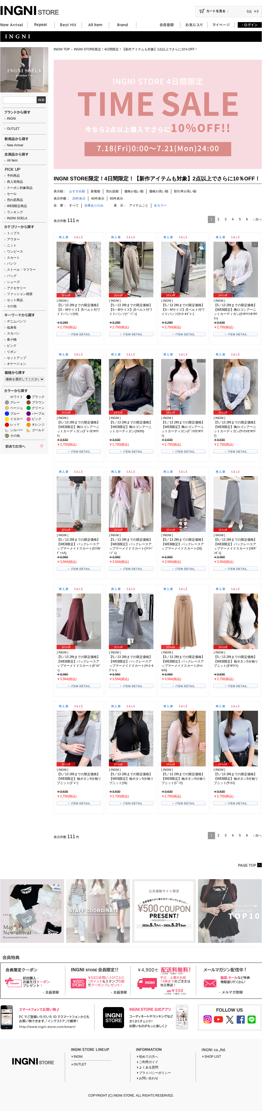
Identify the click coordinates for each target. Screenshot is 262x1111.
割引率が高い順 (185, 191)
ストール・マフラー (21, 270)
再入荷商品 (15, 182)
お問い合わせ (148, 1078)
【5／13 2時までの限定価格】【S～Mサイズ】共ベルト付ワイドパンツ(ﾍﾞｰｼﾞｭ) (130, 309)
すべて (74, 205)
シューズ (13, 282)
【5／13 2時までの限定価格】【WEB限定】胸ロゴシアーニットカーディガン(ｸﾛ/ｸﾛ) (130, 427)
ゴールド (38, 430)
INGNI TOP (62, 49)
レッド (15, 424)
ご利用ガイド (148, 1062)
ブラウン (38, 402)
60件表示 (116, 198)
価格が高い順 (158, 191)
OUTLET (13, 129)
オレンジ (38, 424)
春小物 (12, 339)
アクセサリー (16, 288)
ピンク (12, 346)
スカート (13, 258)
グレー (15, 402)
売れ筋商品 (15, 200)
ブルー (15, 413)
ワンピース (15, 251)
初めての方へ (148, 1057)
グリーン (38, 408)
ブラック (38, 397)
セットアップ (16, 358)
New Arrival (15, 145)
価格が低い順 (134, 191)
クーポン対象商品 (20, 188)
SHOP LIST (212, 1057)
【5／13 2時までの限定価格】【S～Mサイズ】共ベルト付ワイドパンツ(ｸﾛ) (78, 309)
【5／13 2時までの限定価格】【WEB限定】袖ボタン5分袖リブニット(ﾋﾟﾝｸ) (183, 778)
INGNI (11, 118)
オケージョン (16, 364)
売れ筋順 (112, 191)
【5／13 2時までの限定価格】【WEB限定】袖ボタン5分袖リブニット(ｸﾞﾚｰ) (79, 778)
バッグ (12, 276)
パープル (38, 413)
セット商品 (15, 300)
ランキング (15, 212)
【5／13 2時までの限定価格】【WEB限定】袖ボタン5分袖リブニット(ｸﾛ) (131, 778)
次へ (258, 219)
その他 (12, 306)
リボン (12, 352)
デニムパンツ (16, 321)
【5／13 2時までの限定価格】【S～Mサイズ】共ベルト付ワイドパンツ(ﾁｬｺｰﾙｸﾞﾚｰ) (183, 309)
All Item (12, 160)
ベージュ (16, 408)
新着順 (95, 191)
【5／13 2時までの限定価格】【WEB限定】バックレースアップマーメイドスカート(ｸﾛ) (183, 544)
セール (12, 194)
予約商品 (13, 175)
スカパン (13, 333)
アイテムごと (138, 205)
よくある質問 (148, 1067)
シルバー (16, 430)
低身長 (12, 327)
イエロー (16, 419)
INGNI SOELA (17, 218)
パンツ (12, 263)
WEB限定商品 (17, 206)
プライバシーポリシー (155, 1073)
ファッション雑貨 (20, 294)
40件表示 (97, 198)
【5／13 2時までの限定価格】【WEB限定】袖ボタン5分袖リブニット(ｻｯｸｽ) (236, 778)
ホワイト (16, 397)
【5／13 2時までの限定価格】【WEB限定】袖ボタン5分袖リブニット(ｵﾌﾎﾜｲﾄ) (236, 661)
